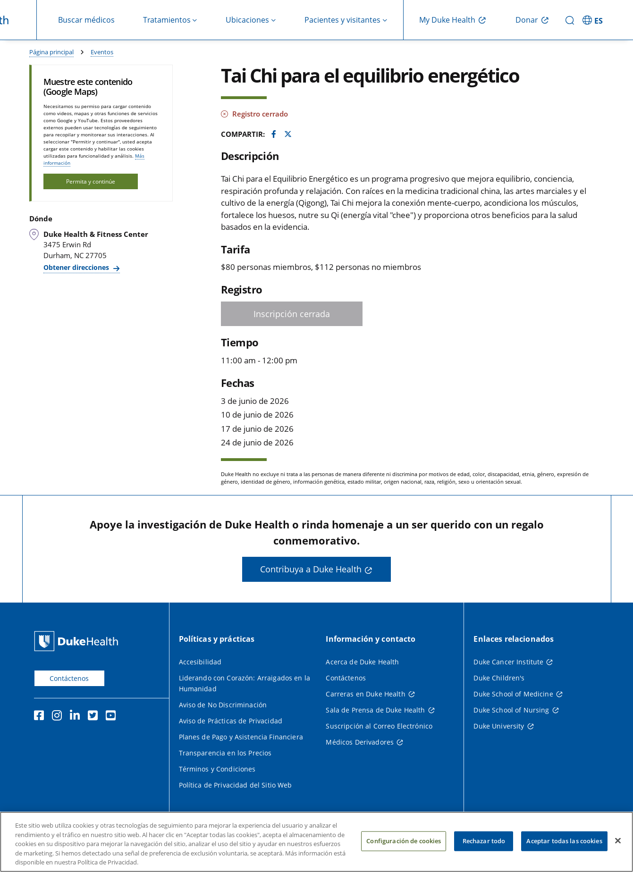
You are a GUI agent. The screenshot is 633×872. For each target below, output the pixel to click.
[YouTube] (113, 717)
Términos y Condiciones (217, 768)
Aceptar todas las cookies (564, 847)
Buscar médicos (86, 20)
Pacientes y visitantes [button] (342, 20)
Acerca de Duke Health (362, 661)
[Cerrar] (618, 847)
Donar (526, 20)
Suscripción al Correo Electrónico (379, 725)
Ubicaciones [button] (247, 20)
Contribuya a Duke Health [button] (311, 569)
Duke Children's (498, 677)
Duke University (498, 725)
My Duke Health (447, 20)
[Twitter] (95, 717)
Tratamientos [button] (167, 20)
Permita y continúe (90, 181)
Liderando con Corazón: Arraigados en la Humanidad (244, 683)
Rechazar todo (484, 847)
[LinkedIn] (77, 717)
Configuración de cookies (403, 847)
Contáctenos (69, 678)
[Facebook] (41, 717)
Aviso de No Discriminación (223, 704)
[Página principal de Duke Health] (78, 641)
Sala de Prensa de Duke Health (375, 709)
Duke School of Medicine (513, 693)
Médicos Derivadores (360, 742)
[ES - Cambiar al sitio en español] (593, 19)
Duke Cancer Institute (508, 661)
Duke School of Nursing (511, 709)
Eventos (102, 52)
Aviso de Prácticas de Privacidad (230, 720)
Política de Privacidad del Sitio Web (235, 784)
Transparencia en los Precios (225, 752)
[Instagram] (59, 717)
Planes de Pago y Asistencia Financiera (241, 736)
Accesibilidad (200, 661)
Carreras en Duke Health (365, 693)
